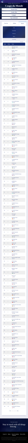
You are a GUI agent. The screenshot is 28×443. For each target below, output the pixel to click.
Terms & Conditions (15, 434)
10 (4, 79)
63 (4, 272)
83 (4, 341)
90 (4, 366)
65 (4, 279)
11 (4, 83)
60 (4, 261)
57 (4, 250)
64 (4, 275)
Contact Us (5, 434)
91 (4, 370)
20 (8, 54)
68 (4, 290)
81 (4, 333)
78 (4, 322)
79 (4, 326)
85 (4, 348)
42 (4, 195)
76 (4, 319)
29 (4, 148)
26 (8, 50)
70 (4, 297)
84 (4, 344)
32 (8, 46)
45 (4, 206)
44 (4, 203)
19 (4, 112)
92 (4, 373)
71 (4, 301)
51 (4, 228)
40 (4, 188)
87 (4, 355)
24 (4, 130)
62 (4, 268)
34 (4, 166)
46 (4, 210)
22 (4, 123)
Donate (9, 434)
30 (4, 152)
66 (4, 282)
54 (4, 239)
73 (4, 308)
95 (4, 384)
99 (4, 399)
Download (21, 41)
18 (4, 108)
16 (4, 101)
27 (4, 141)
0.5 (8, 391)
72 (4, 304)
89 (4, 362)
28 (4, 144)
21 (4, 119)
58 (4, 253)
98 (4, 395)
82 (4, 337)
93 (4, 377)
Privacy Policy (22, 434)
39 (4, 184)
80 (4, 330)
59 (4, 257)
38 (4, 181)
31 (4, 155)
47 (4, 213)
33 (4, 163)
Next (17, 410)
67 (4, 286)
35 (4, 170)
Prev (10, 410)
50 (4, 224)
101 (4, 406)
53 (4, 235)
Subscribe (14, 435)
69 (4, 293)
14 (8, 61)
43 (4, 199)
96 (4, 388)
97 (4, 391)
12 (4, 86)
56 (4, 246)
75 (4, 315)
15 (4, 97)
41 (4, 192)
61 (4, 264)
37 (4, 177)
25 (4, 134)
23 (4, 126)
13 (4, 90)
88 (4, 359)
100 (4, 402)
